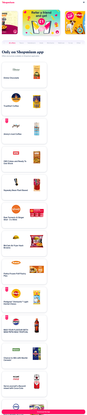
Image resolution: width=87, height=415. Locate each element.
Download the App (43, 412)
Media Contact (55, 400)
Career (53, 403)
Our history (54, 394)
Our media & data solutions (31, 394)
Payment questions (7, 397)
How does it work (6, 394)
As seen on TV (55, 397)
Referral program (6, 400)
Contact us (27, 400)
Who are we (27, 397)
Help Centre (5, 403)
